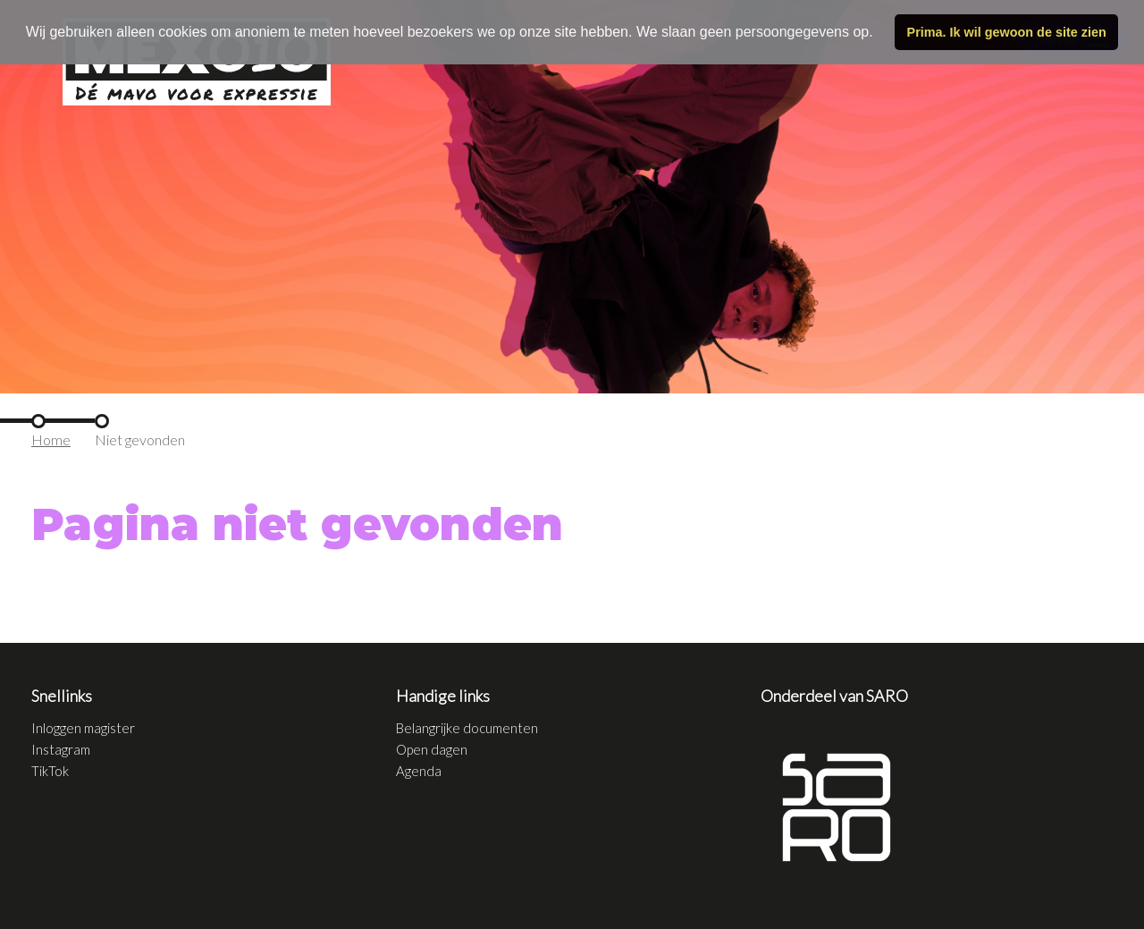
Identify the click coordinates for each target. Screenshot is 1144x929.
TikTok (50, 771)
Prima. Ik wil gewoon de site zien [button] (1006, 32)
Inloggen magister (83, 728)
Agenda (419, 771)
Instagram (60, 749)
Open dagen (431, 749)
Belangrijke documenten (467, 728)
